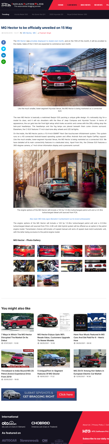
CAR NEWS (72, 5)
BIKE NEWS (85, 5)
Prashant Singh (44, 33)
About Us (86, 425)
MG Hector (27, 33)
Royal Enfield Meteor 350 (77, 14)
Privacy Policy (98, 425)
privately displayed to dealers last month (47, 41)
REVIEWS (98, 5)
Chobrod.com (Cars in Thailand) (44, 427)
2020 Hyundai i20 (56, 14)
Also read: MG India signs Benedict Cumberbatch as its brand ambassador (60, 219)
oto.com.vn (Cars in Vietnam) (13, 427)
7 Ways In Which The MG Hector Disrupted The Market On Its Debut (16, 337)
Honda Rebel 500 (21, 14)
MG (34, 33)
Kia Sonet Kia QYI (38, 14)
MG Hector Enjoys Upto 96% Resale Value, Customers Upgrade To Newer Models (53, 337)
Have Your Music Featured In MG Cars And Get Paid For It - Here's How (89, 337)
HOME (60, 5)
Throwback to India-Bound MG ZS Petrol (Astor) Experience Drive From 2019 (17, 374)
